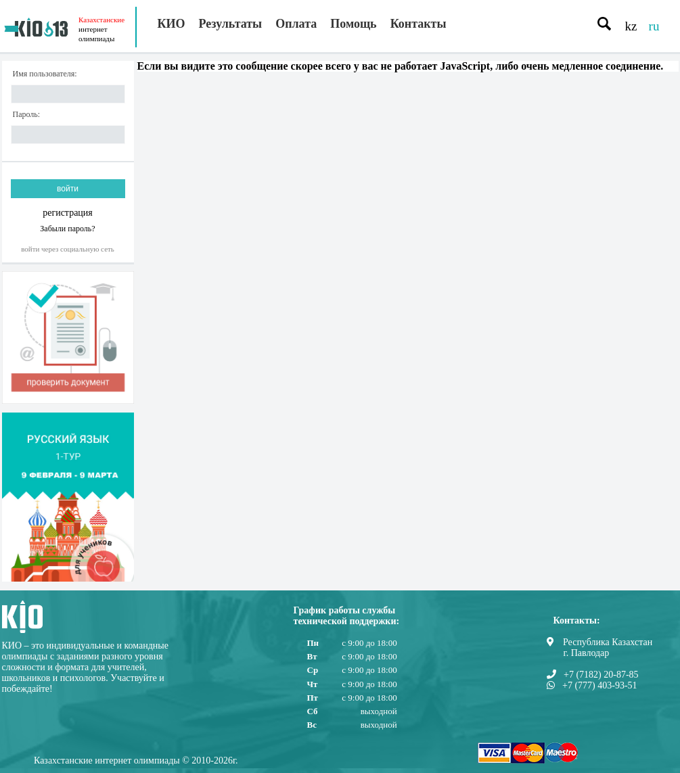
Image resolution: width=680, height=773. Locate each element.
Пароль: (27, 114)
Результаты (231, 23)
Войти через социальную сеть (67, 249)
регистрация (68, 213)
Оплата (296, 23)
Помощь (353, 23)
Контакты (418, 23)
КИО (171, 23)
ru (654, 26)
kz (631, 26)
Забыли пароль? (67, 228)
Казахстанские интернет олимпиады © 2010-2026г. (136, 760)
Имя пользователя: (45, 74)
